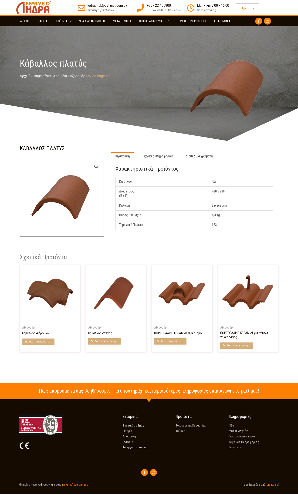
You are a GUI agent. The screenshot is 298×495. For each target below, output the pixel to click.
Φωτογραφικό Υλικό (154, 21)
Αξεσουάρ (77, 76)
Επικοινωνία (222, 21)
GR (244, 8)
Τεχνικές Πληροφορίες (191, 21)
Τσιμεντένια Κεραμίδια (50, 76)
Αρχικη (24, 21)
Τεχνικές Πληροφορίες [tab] (158, 157)
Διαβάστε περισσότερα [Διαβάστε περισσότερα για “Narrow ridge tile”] (104, 341)
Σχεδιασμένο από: (260, 485)
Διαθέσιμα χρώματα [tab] (200, 157)
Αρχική (25, 76)
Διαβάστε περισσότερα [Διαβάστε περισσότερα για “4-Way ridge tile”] (38, 341)
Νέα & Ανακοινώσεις (92, 21)
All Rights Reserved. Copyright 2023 (56, 485)
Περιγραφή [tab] (122, 157)
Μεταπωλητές (122, 21)
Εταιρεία (42, 21)
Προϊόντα (62, 21)
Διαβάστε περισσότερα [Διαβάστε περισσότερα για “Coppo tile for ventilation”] (170, 341)
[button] (96, 167)
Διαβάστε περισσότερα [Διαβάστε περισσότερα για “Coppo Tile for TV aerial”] (236, 346)
